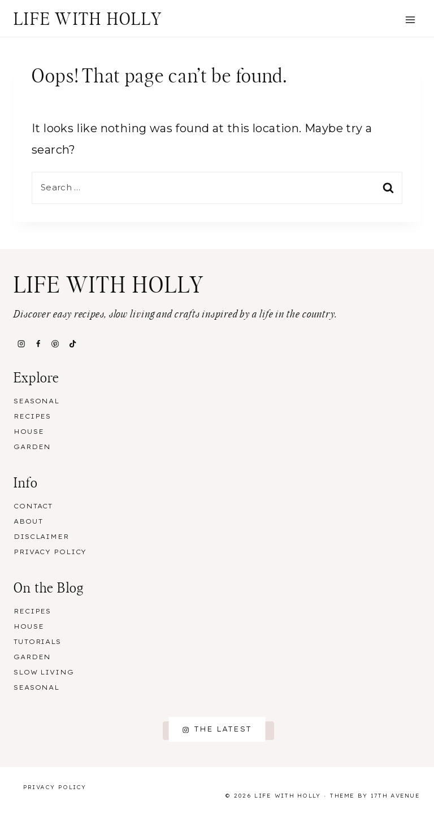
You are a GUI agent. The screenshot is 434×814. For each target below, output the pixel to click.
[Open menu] (410, 19)
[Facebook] (38, 344)
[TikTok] (72, 344)
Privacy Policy (50, 552)
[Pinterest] (55, 344)
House (29, 432)
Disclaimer (41, 537)
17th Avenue (395, 796)
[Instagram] (21, 344)
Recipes (32, 416)
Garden (32, 447)
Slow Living (44, 672)
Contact (33, 506)
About (28, 521)
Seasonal (36, 401)
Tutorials (37, 642)
